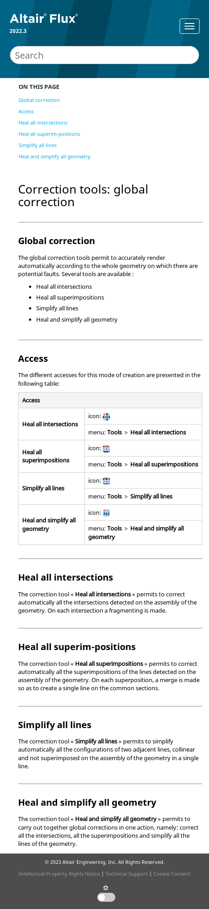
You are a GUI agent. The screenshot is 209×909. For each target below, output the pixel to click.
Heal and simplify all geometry (54, 156)
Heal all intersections (43, 122)
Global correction (39, 100)
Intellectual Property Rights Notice (59, 873)
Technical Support (126, 873)
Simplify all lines (38, 145)
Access (26, 111)
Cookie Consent (171, 873)
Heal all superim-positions (49, 133)
